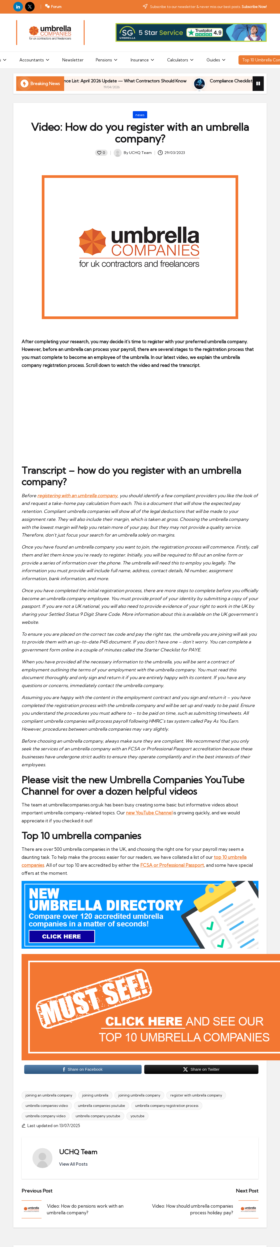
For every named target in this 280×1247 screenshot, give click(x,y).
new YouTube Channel (149, 812)
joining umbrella (95, 1095)
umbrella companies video (47, 1105)
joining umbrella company (139, 1095)
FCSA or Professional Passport (172, 865)
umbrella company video (45, 1116)
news (140, 114)
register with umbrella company (196, 1095)
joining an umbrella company (49, 1095)
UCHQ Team (78, 1152)
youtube (137, 1116)
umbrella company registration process (166, 1105)
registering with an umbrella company (77, 495)
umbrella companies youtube (101, 1105)
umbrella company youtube (98, 1116)
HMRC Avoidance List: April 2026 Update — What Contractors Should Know (153, 80)
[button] (73, 1164)
